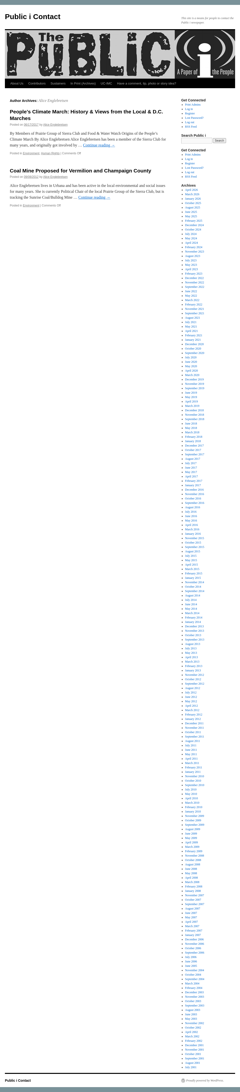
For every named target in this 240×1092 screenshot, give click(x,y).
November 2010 (194, 776)
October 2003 (193, 1001)
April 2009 (191, 842)
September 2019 (194, 388)
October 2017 (193, 450)
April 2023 (191, 269)
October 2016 (193, 498)
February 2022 (193, 304)
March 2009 (192, 847)
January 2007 (193, 935)
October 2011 (193, 732)
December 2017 (194, 445)
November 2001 (194, 1049)
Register (190, 113)
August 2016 (192, 507)
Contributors (37, 83)
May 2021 (191, 326)
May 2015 (191, 560)
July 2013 (191, 648)
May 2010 (191, 794)
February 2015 (193, 573)
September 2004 (194, 979)
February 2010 (193, 807)
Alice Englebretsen (53, 100)
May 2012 (191, 701)
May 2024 (191, 238)
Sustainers (57, 83)
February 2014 (193, 617)
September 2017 (194, 454)
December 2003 (194, 992)
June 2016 (191, 516)
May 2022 (191, 295)
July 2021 (191, 322)
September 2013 (194, 639)
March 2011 (192, 763)
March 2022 (192, 300)
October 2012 (193, 679)
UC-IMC (106, 83)
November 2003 (194, 996)
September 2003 (194, 1005)
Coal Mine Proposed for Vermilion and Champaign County (80, 170)
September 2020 (194, 353)
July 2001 (191, 1067)
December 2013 (194, 626)
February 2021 (193, 335)
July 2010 (191, 789)
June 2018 (191, 423)
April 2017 (191, 476)
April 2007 (191, 921)
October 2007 (193, 899)
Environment (31, 153)
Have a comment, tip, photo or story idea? (146, 83)
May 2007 (191, 917)
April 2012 (191, 705)
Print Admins (193, 104)
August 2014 (192, 595)
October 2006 (193, 948)
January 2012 (193, 719)
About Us (16, 83)
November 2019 (194, 384)
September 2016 (194, 503)
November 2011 (194, 727)
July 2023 (191, 260)
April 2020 (191, 370)
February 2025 (193, 220)
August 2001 (192, 1063)
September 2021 (194, 313)
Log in (189, 109)
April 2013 (191, 657)
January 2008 (193, 891)
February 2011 (193, 767)
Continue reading (99, 145)
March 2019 (192, 406)
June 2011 (191, 750)
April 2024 (191, 242)
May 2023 (191, 265)
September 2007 (194, 904)
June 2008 (191, 869)
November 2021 (194, 309)
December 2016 (194, 489)
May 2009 (191, 838)
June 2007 (191, 913)
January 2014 (193, 622)
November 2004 (194, 970)
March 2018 (192, 432)
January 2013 (193, 670)
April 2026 (191, 190)
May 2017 (191, 472)
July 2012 (191, 692)
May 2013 (191, 653)
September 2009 (194, 824)
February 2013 (193, 666)
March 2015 (192, 569)
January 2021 (193, 339)
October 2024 (193, 229)
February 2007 (193, 930)
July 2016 (191, 511)
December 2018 (194, 410)
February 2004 (193, 988)
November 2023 (194, 251)
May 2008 (191, 873)
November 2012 (194, 675)
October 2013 (193, 635)
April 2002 (191, 1032)
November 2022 (194, 282)
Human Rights (50, 153)
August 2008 (192, 864)
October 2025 (193, 203)
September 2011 (194, 736)
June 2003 (191, 1014)
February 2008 (193, 886)
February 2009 (193, 851)
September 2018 (194, 419)
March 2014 (192, 613)
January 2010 (193, 811)
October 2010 (193, 780)
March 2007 (192, 926)
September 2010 (194, 785)
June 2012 (191, 697)
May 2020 (191, 366)
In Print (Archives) (83, 83)
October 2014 (193, 586)
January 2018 (193, 441)
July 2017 (191, 463)
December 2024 (194, 225)
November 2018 (194, 414)
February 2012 (193, 714)
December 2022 (194, 278)
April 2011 (191, 758)
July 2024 (191, 234)
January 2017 (193, 485)
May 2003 (191, 1018)
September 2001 (194, 1058)
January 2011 (193, 772)
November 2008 (194, 855)
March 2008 (192, 882)
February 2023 (193, 273)
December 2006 (194, 939)
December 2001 (194, 1045)
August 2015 (192, 551)
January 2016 (193, 533)
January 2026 (193, 198)
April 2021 (191, 331)
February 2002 (193, 1041)
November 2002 (194, 1023)
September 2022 (194, 287)
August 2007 (192, 908)
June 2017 (191, 467)
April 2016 (191, 525)
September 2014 (194, 591)
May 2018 (191, 428)
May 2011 (191, 754)
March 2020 (192, 375)
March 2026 (192, 194)
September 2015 (194, 547)
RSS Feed (191, 126)
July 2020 (191, 357)
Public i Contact (32, 16)
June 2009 (191, 833)
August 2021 (192, 317)
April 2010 (191, 798)
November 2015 (194, 538)
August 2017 (192, 459)
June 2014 (191, 604)
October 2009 (193, 820)
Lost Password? (194, 118)
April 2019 (191, 401)
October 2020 (193, 348)
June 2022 (191, 291)
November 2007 (194, 895)
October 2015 (193, 542)
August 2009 (192, 829)
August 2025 (192, 207)
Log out (189, 122)
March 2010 (192, 802)
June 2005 (191, 966)
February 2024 (193, 247)
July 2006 (191, 957)
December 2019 (194, 379)
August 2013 (192, 644)
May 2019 (191, 397)
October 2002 (193, 1027)
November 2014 (194, 582)
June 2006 (191, 961)
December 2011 (194, 723)
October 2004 (193, 974)
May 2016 (191, 520)
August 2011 (192, 741)
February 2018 (193, 436)
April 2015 (191, 564)
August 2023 (192, 256)
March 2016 (192, 529)
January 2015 (193, 578)
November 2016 (194, 494)
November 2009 (194, 816)
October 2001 (193, 1054)
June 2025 (191, 212)
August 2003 (192, 1010)
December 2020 (194, 344)
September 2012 (194, 683)
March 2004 (192, 983)
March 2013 (192, 661)
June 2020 (191, 362)
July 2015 (191, 556)
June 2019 (191, 392)
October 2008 (193, 860)
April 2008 (191, 877)
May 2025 (191, 216)
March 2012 (192, 710)
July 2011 (191, 745)
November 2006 (194, 944)
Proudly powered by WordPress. (205, 1080)
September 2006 (194, 952)
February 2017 (193, 481)
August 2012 (192, 688)
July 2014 (191, 600)
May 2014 (191, 608)
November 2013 (194, 630)
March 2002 (192, 1036)
